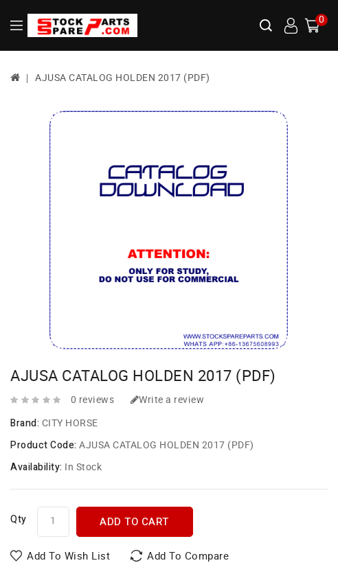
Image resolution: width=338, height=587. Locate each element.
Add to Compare (188, 556)
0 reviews (93, 400)
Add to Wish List (68, 556)
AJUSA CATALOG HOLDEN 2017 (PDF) (122, 78)
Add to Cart (134, 521)
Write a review (168, 400)
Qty (18, 519)
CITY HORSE (70, 423)
